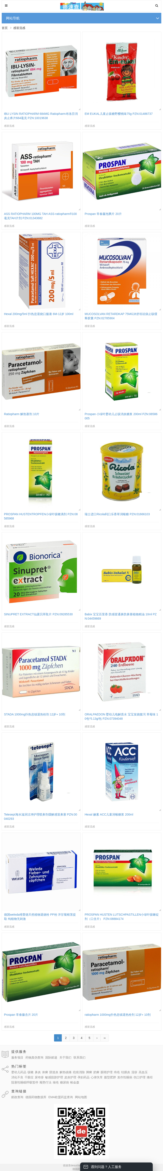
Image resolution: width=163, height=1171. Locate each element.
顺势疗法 (45, 1082)
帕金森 (74, 1082)
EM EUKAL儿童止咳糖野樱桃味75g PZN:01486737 (119, 113)
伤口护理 (139, 1077)
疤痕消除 (79, 1072)
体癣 (45, 1072)
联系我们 (79, 1057)
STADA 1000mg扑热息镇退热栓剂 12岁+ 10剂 (34, 714)
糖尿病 (64, 1082)
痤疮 (56, 1082)
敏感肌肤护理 (54, 1077)
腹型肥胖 (110, 1077)
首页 (5, 28)
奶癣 (96, 1072)
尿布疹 (39, 1077)
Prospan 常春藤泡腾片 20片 (103, 214)
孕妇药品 (84, 1077)
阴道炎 (53, 1072)
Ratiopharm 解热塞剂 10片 (22, 414)
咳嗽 (31, 1072)
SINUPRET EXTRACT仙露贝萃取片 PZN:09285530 (38, 614)
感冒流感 (19, 28)
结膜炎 (125, 1072)
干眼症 (29, 1077)
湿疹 (134, 1072)
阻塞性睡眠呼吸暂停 (24, 1082)
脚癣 (89, 1072)
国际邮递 (51, 1057)
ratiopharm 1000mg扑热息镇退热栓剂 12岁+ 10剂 (118, 1014)
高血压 (143, 1072)
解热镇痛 (66, 1072)
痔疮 (117, 1072)
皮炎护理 (70, 1077)
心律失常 (97, 1077)
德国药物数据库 (35, 1097)
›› (105, 1038)
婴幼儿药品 (18, 1072)
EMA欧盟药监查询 (60, 1097)
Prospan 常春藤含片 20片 (21, 1014)
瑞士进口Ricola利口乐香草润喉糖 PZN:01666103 (117, 514)
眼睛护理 (107, 1072)
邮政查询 (17, 1097)
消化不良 (17, 1077)
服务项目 (17, 1057)
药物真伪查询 (34, 1057)
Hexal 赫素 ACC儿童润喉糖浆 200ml (109, 814)
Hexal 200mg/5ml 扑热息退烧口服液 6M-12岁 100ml (38, 314)
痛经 (150, 1077)
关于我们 (65, 1057)
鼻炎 (38, 1072)
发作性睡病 (124, 1077)
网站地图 (81, 1097)
